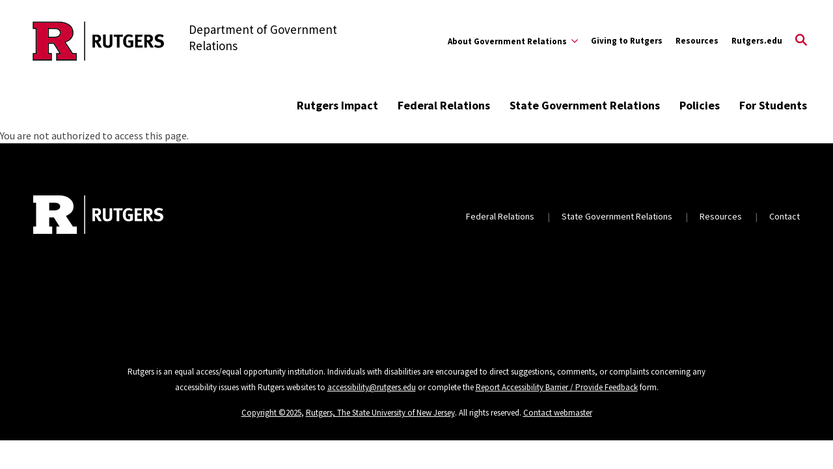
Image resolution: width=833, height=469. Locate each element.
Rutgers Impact (337, 105)
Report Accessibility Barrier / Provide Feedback (557, 387)
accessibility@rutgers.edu (371, 387)
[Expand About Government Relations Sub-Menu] (513, 41)
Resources (697, 40)
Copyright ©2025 (271, 412)
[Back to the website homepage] (98, 41)
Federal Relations (444, 105)
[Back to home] (98, 216)
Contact (784, 216)
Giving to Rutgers (626, 40)
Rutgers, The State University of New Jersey (380, 412)
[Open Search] (801, 41)
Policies (699, 105)
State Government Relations (585, 105)
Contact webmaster (557, 412)
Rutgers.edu (756, 40)
